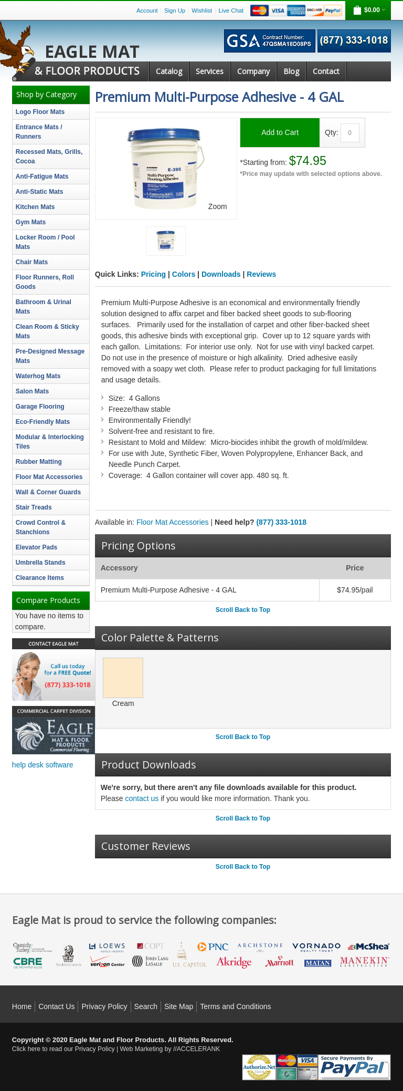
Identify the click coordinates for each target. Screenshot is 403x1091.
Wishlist (202, 10)
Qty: (331, 132)
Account (147, 10)
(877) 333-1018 (281, 522)
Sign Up (174, 10)
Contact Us (56, 1006)
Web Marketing (141, 1049)
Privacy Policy (104, 1006)
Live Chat (230, 10)
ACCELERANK (198, 1049)
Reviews (261, 274)
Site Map (178, 1006)
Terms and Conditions (235, 1006)
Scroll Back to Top (243, 610)
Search (145, 1006)
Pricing (153, 274)
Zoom (217, 206)
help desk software (42, 765)
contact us (141, 798)
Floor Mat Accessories (172, 522)
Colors (183, 274)
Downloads (221, 274)
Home (21, 1006)
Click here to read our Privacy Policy (63, 1049)
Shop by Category (46, 94)
